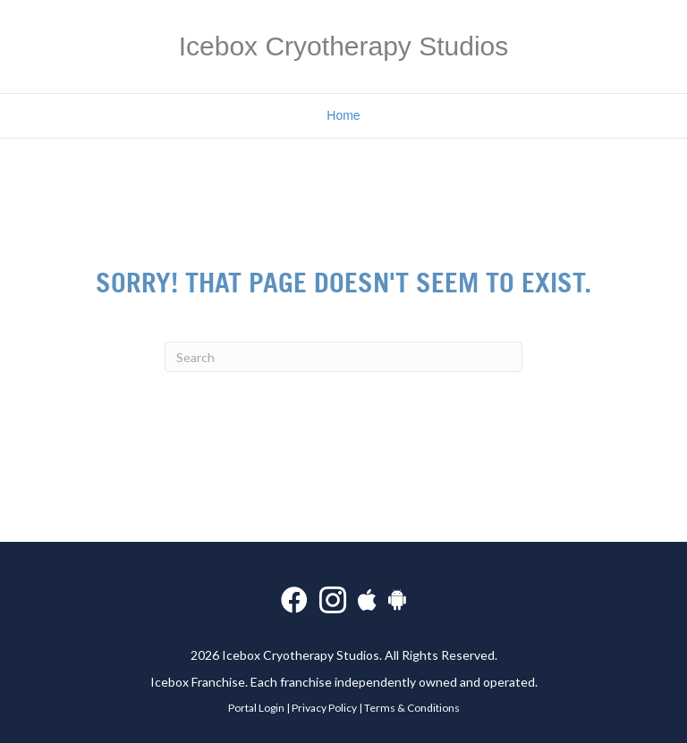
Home (343, 115)
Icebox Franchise (197, 681)
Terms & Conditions (412, 707)
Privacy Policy (324, 707)
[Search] (343, 357)
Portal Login (256, 707)
